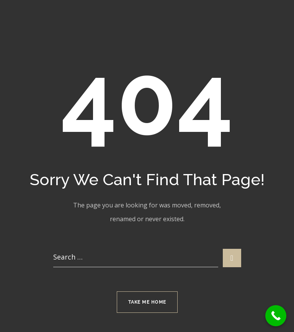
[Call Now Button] (275, 315)
